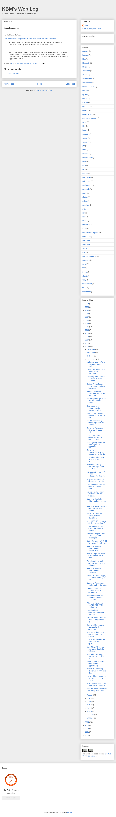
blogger (85, 67)
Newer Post (9, 84)
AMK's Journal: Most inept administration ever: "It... (97, 685)
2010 (87, 330)
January (90, 718)
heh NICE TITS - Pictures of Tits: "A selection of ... (96, 522)
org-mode (86, 189)
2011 (87, 327)
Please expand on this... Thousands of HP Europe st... (96, 598)
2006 (87, 343)
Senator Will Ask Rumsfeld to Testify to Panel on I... (97, 690)
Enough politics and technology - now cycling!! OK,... (94, 590)
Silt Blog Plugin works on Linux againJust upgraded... (96, 445)
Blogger (69, 812)
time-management (89, 256)
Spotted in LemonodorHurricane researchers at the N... (96, 452)
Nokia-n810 (86, 185)
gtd (83, 146)
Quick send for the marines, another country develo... (94, 408)
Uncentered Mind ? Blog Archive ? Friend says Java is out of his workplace (30, 39)
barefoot (85, 55)
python (84, 209)
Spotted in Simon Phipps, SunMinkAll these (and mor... (96, 578)
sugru (84, 248)
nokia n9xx (86, 181)
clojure (84, 75)
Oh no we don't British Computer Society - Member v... (95, 528)
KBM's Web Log (20, 9)
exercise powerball (89, 118)
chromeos (86, 71)
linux (84, 165)
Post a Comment (13, 73)
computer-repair (88, 87)
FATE (84, 122)
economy (85, 106)
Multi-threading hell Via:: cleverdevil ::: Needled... (96, 480)
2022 (87, 310)
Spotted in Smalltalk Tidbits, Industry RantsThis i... (94, 570)
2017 (87, 317)
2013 (87, 320)
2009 (87, 333)
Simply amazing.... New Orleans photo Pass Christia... (95, 634)
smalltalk (85, 225)
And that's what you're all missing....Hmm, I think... (96, 364)
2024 (87, 304)
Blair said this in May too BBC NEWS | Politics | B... (96, 656)
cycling (85, 94)
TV (83, 268)
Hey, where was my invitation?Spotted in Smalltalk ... (95, 467)
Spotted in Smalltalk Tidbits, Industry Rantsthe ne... (94, 516)
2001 (87, 732)
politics (85, 201)
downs (84, 98)
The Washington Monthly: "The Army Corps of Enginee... (96, 678)
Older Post (70, 84)
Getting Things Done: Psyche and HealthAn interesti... (96, 386)
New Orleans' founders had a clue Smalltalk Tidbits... (95, 649)
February (90, 715)
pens (84, 193)
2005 (87, 346)
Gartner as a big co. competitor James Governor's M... (94, 437)
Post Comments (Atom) (44, 90)
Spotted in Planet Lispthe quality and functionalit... (97, 584)
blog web (85, 63)
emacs (84, 110)
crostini (85, 91)
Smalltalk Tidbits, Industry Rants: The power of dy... (96, 620)
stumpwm (86, 244)
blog (84, 59)
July (89, 698)
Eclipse (85, 102)
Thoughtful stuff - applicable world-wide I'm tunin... (96, 612)
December (91, 349)
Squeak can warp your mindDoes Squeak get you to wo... (96, 393)
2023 (87, 307)
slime (84, 221)
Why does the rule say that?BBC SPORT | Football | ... (95, 605)
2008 (87, 337)
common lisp (87, 83)
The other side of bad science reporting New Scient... (96, 563)
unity (84, 280)
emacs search (87, 114)
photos (84, 197)
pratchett (85, 205)
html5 (84, 150)
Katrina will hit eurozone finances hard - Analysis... (96, 627)
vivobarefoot (87, 284)
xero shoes (86, 292)
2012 (87, 323)
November (91, 353)
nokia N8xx (86, 177)
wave (84, 288)
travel (84, 264)
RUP (84, 217)
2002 (87, 729)
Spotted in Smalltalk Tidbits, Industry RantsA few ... (96, 501)
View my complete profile (91, 29)
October (90, 356)
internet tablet (87, 158)
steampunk (86, 237)
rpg (83, 213)
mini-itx (85, 173)
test (83, 252)
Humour (85, 154)
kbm (86, 25)
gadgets (85, 134)
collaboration (87, 79)
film (83, 126)
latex (84, 161)
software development (90, 233)
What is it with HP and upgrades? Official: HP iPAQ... (96, 415)
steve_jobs (86, 240)
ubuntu (85, 276)
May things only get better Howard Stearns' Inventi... (96, 401)
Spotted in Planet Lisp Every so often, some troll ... (95, 430)
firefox (84, 130)
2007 (87, 340)
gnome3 (85, 142)
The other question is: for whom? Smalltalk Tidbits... (96, 487)
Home (39, 84)
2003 (87, 725)
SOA (84, 229)
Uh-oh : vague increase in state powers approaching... (96, 664)
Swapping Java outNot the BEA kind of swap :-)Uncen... (96, 379)
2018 (87, 314)
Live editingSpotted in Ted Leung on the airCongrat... (96, 371)
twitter (84, 272)
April (89, 708)
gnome (85, 138)
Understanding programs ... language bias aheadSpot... (96, 536)
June (89, 702)
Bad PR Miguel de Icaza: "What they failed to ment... (96, 556)
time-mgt (85, 260)
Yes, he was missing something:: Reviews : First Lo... (96, 423)
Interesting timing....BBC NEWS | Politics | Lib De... (96, 459)
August (90, 695)
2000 (87, 735)
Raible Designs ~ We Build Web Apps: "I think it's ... (97, 542)
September (91, 359)
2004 (87, 722)
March (89, 711)
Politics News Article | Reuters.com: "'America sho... (96, 671)
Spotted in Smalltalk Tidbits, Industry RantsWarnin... (94, 548)
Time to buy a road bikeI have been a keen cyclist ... (96, 642)
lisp (83, 169)
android (85, 51)
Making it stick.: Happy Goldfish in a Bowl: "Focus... (95, 494)
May (89, 705)
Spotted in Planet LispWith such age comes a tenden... (96, 508)
